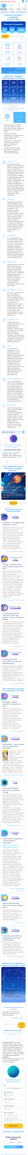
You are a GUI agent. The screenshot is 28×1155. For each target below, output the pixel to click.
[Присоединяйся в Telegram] (23, 1)
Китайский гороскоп (21, 12)
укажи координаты (9, 1121)
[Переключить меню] (26, 1)
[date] (15, 1095)
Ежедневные (4, 12)
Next (24, 978)
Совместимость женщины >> (11, 845)
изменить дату (13, 27)
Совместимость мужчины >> (10, 847)
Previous (2, 979)
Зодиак (12, 12)
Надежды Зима (13, 497)
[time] (15, 1101)
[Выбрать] (15, 1108)
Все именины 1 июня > (17, 1018)
